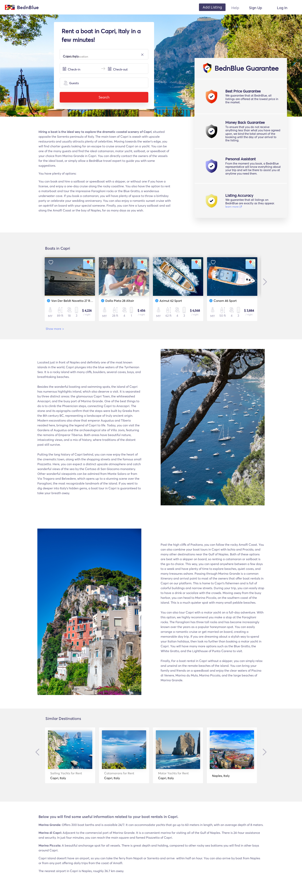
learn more (233, 206)
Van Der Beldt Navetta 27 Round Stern (78, 301)
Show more (55, 328)
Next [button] (264, 282)
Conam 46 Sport (225, 301)
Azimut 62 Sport (170, 301)
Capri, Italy (66, 775)
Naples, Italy (221, 776)
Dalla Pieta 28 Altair (119, 301)
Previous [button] (38, 752)
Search (104, 97)
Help (235, 7)
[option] (70, 289)
